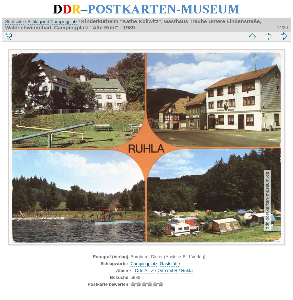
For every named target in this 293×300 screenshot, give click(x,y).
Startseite (14, 21)
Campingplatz (64, 21)
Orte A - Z (144, 270)
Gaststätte (170, 263)
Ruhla (186, 270)
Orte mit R (167, 270)
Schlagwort (38, 21)
